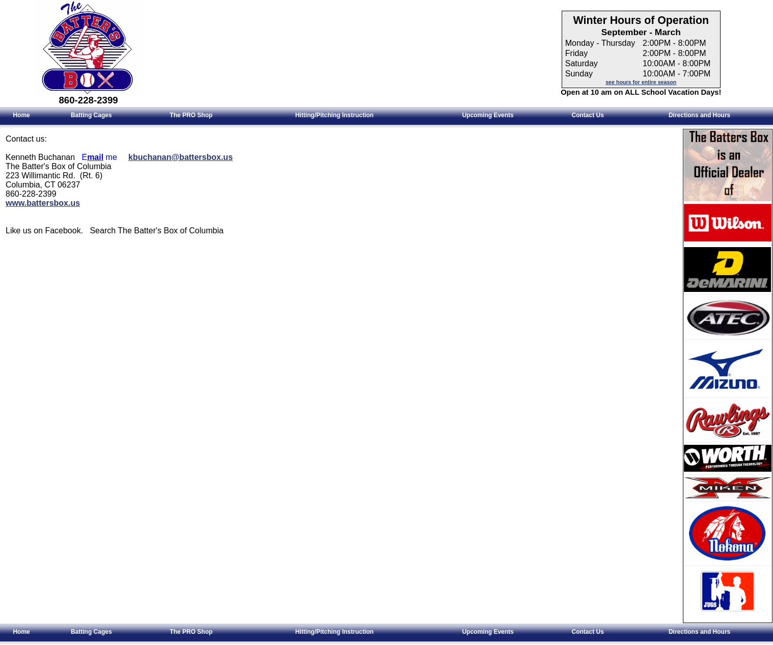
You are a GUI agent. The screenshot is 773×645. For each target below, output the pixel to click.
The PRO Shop (191, 115)
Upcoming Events (487, 115)
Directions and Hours (699, 115)
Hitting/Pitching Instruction (334, 115)
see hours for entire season (640, 82)
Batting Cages (91, 115)
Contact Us (588, 115)
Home (21, 115)
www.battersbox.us (43, 203)
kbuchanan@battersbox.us (180, 157)
